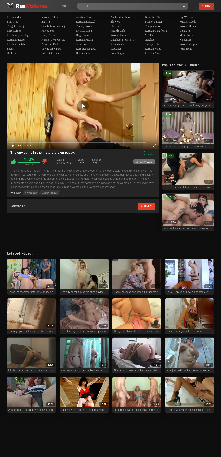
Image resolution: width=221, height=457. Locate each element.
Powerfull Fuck (50, 44)
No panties (185, 39)
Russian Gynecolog (18, 35)
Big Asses (12, 21)
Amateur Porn (84, 17)
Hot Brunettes (83, 53)
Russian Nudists (16, 44)
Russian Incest (118, 35)
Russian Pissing (84, 39)
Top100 (62, 6)
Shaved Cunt (117, 44)
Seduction (81, 44)
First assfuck (14, 30)
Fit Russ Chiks (84, 30)
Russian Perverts (154, 53)
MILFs (149, 35)
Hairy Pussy (48, 35)
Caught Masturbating (53, 26)
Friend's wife (117, 30)
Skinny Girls (152, 44)
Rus (32, 6)
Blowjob (115, 21)
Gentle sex (185, 30)
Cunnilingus (117, 53)
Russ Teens (185, 48)
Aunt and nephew (120, 17)
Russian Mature (49, 192)
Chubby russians (85, 26)
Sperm (10, 48)
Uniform (11, 53)
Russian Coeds (187, 21)
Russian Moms (15, 17)
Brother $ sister (153, 21)
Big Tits (45, 21)
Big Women (186, 17)
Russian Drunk (187, 26)
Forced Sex (47, 30)
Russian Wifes (153, 48)
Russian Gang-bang (156, 30)
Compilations (152, 26)
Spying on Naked (51, 48)
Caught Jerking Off (17, 26)
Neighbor (150, 39)
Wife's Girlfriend (50, 53)
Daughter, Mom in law (123, 39)
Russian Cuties (49, 17)
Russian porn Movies (53, 39)
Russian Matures (16, 39)
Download (144, 161)
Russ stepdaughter (86, 48)
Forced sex (31, 192)
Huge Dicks (82, 35)
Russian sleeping (188, 44)
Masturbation (186, 35)
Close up (115, 26)
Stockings (115, 48)
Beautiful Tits (152, 17)
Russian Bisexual (85, 21)
